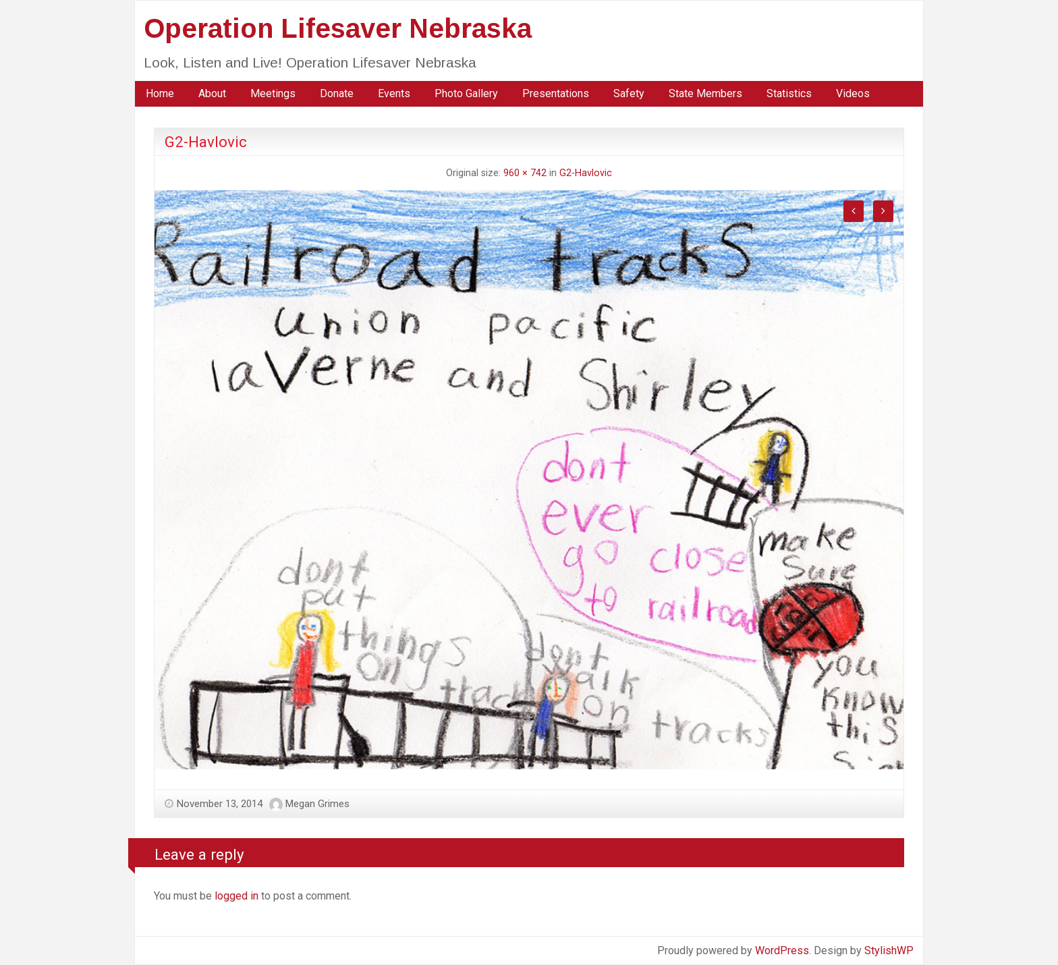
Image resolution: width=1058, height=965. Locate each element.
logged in (236, 895)
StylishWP (889, 950)
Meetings (273, 93)
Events (394, 93)
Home (160, 93)
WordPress (782, 950)
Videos (853, 93)
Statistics (789, 93)
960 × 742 (525, 173)
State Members (705, 93)
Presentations (555, 93)
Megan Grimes (317, 804)
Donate (337, 93)
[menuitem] (160, 94)
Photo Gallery (466, 93)
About (212, 93)
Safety (628, 93)
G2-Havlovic (585, 173)
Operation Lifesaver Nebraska (338, 28)
